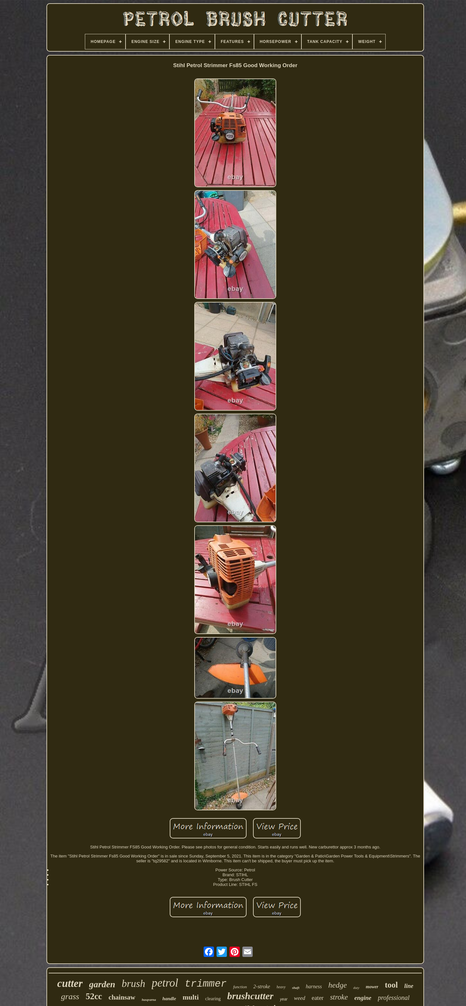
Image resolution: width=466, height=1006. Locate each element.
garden (102, 984)
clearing (213, 998)
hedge (337, 985)
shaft (295, 988)
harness (314, 986)
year (283, 999)
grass (70, 996)
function (240, 986)
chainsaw (121, 997)
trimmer (206, 984)
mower (372, 986)
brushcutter (250, 996)
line (408, 986)
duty (356, 988)
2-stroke (261, 986)
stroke (339, 997)
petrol (165, 983)
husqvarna (149, 999)
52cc (94, 996)
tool (391, 984)
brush (133, 983)
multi (191, 997)
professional (394, 997)
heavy (281, 987)
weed (299, 998)
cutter (70, 983)
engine (362, 997)
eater (318, 997)
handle (169, 998)
